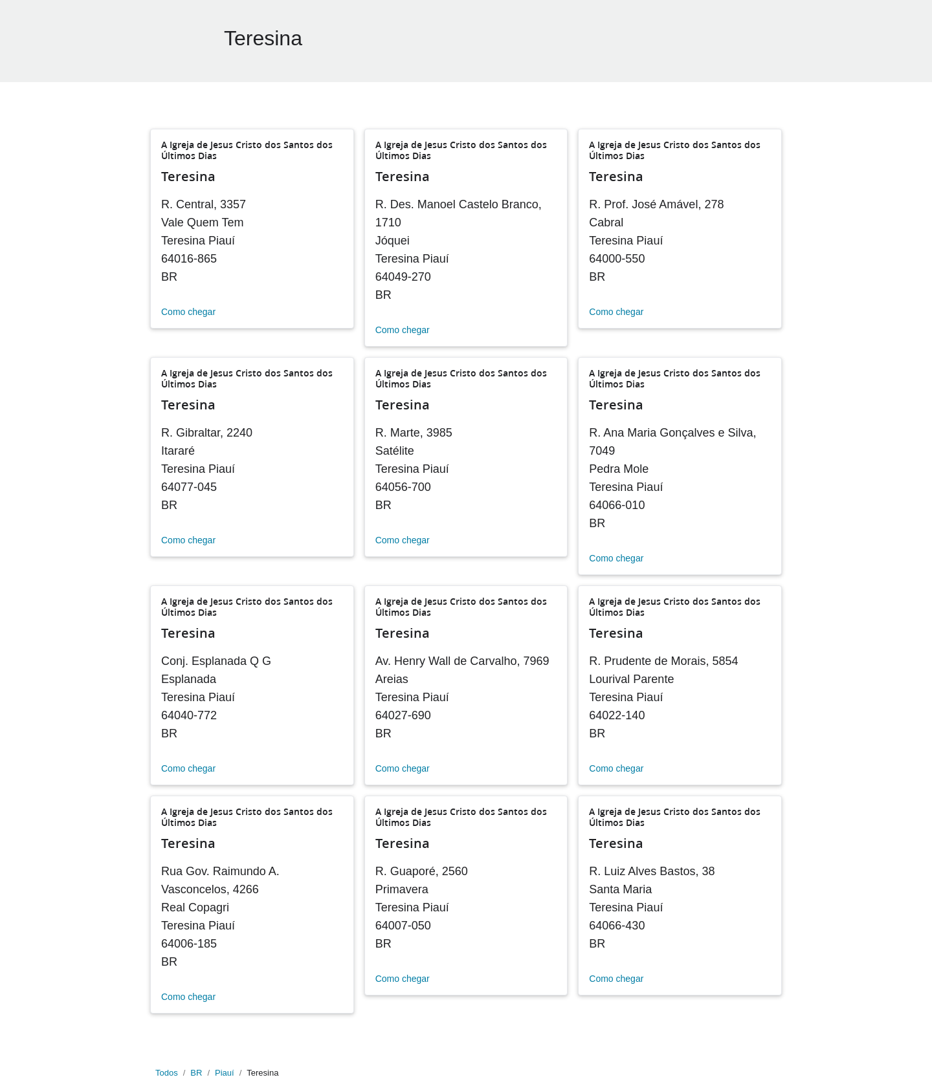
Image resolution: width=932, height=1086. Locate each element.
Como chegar (188, 312)
